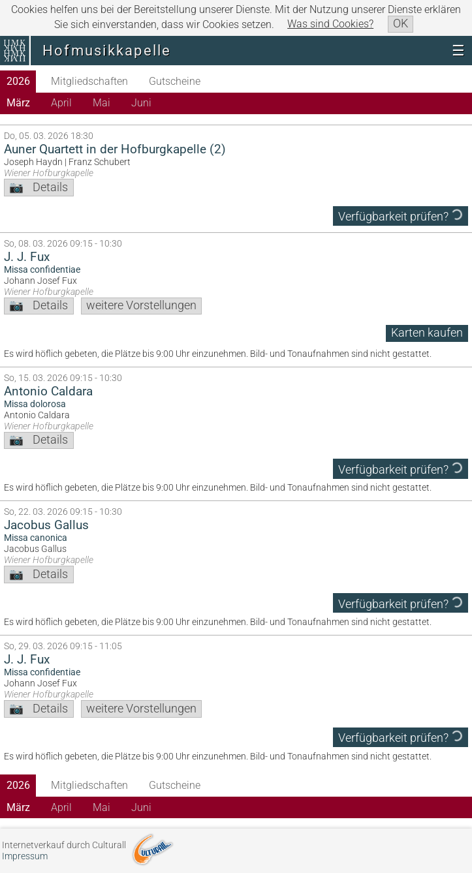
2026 (18, 81)
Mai (101, 103)
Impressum (25, 856)
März (18, 103)
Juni (141, 103)
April (61, 103)
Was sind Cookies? (330, 24)
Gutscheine (174, 81)
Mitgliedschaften (89, 81)
